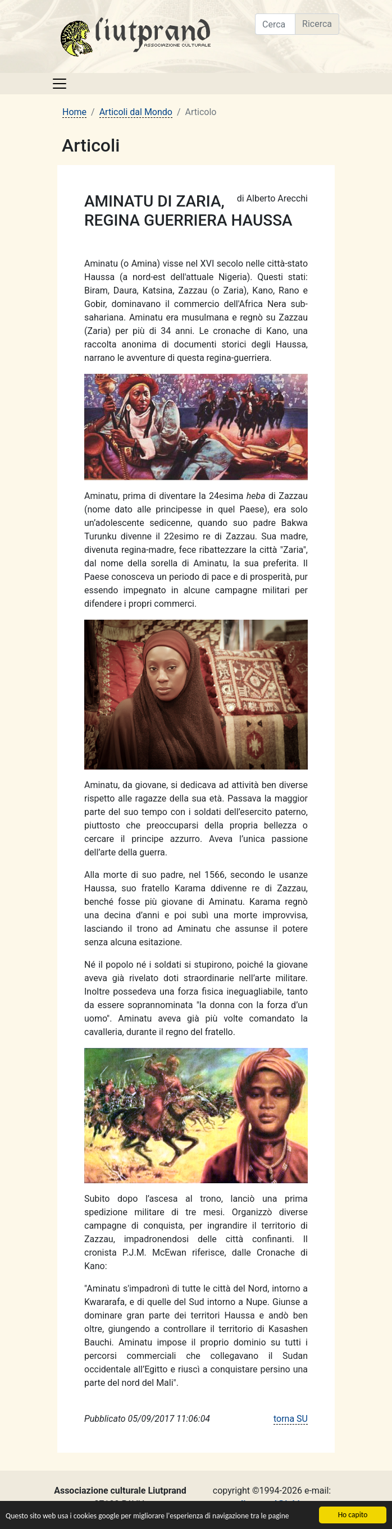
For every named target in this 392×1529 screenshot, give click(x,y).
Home (74, 112)
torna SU (291, 1418)
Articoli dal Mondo (135, 112)
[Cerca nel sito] (275, 24)
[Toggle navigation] (59, 83)
